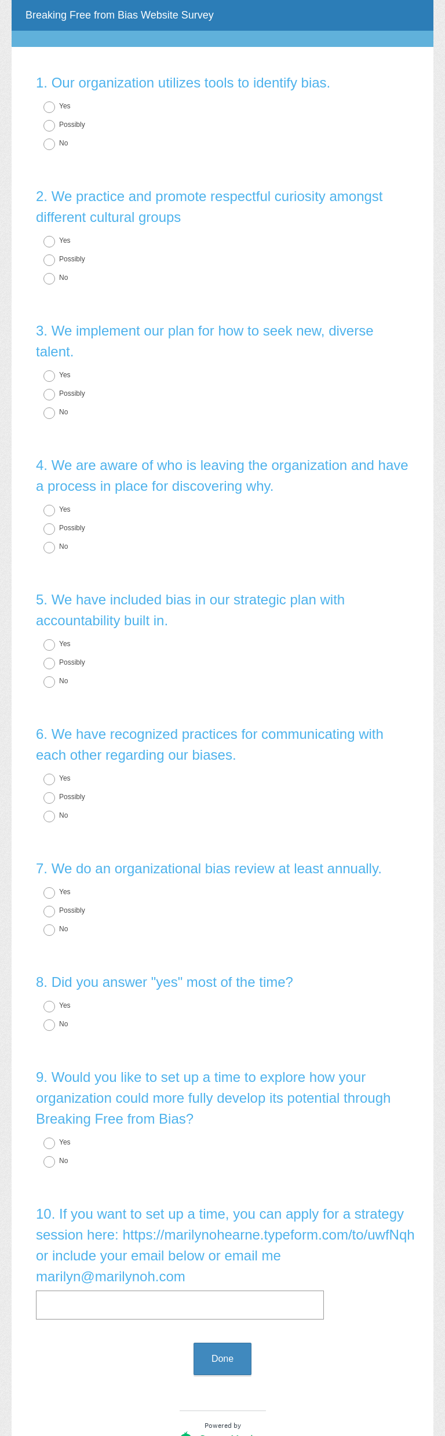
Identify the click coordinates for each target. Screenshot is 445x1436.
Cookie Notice (238, 1392)
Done (222, 1265)
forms (285, 1359)
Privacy (197, 1392)
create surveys (238, 1359)
